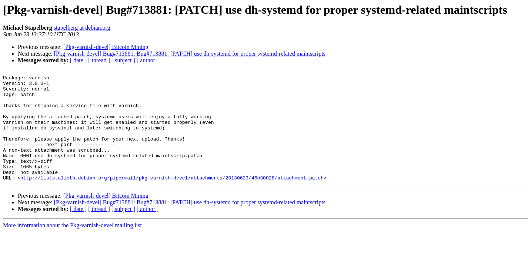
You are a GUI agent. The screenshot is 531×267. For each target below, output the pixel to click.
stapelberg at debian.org (82, 27)
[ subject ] (123, 60)
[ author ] (148, 60)
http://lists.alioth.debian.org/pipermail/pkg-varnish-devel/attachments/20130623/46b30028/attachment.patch (172, 198)
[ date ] (78, 60)
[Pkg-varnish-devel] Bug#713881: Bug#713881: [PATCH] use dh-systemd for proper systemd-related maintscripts (189, 53)
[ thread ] (99, 60)
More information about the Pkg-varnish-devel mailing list (72, 246)
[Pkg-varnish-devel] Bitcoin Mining (105, 47)
